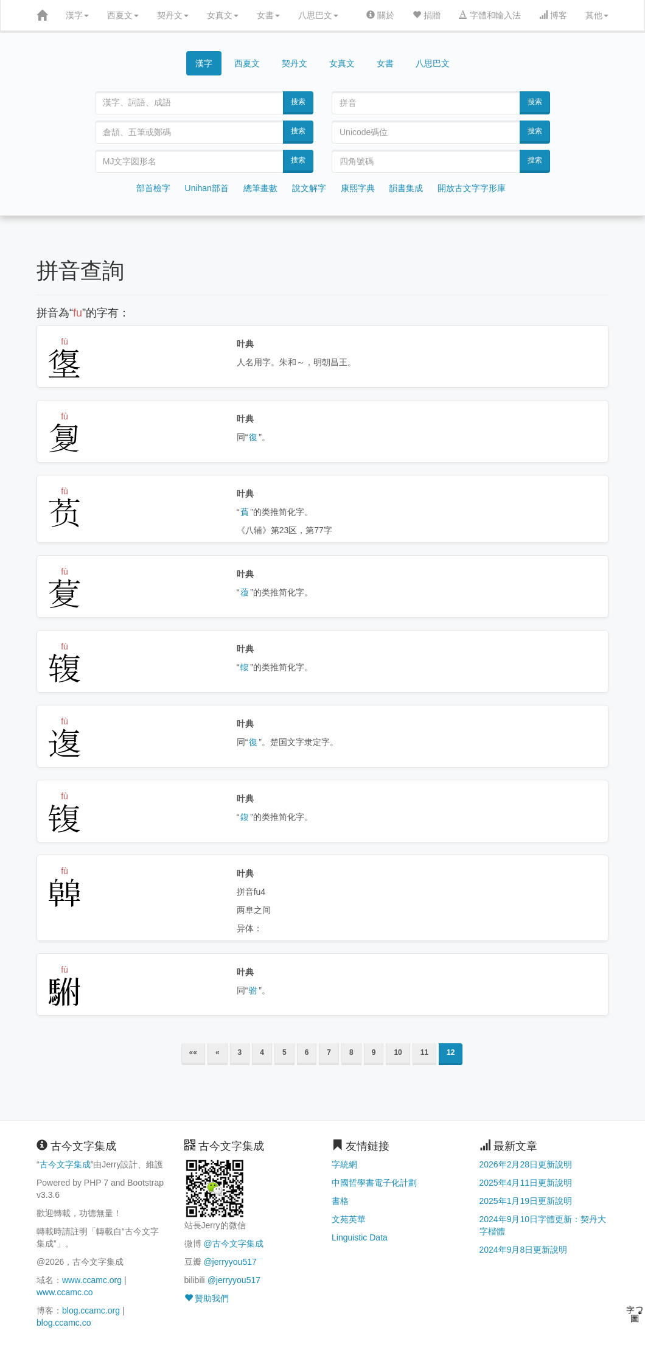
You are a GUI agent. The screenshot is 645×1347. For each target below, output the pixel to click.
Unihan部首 (207, 188)
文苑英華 (349, 1219)
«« (193, 1052)
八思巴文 (318, 15)
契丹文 (173, 15)
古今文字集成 (65, 1164)
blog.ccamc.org (91, 1310)
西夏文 (123, 15)
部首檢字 (153, 188)
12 (451, 1052)
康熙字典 (358, 188)
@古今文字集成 (233, 1243)
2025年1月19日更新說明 (526, 1201)
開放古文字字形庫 (472, 188)
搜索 (298, 101)
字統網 (344, 1164)
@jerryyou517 (229, 1262)
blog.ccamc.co (64, 1323)
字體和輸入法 (490, 15)
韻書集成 (406, 188)
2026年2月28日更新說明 (526, 1164)
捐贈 (427, 15)
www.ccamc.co (65, 1292)
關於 (380, 15)
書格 (340, 1201)
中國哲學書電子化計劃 (374, 1183)
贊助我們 (206, 1298)
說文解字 (309, 188)
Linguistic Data (360, 1237)
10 (398, 1052)
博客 (553, 15)
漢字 (77, 15)
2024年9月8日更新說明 (523, 1249)
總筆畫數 (260, 188)
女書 (268, 15)
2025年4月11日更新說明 (526, 1183)
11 (424, 1052)
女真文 (223, 15)
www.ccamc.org (92, 1280)
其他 (596, 15)
